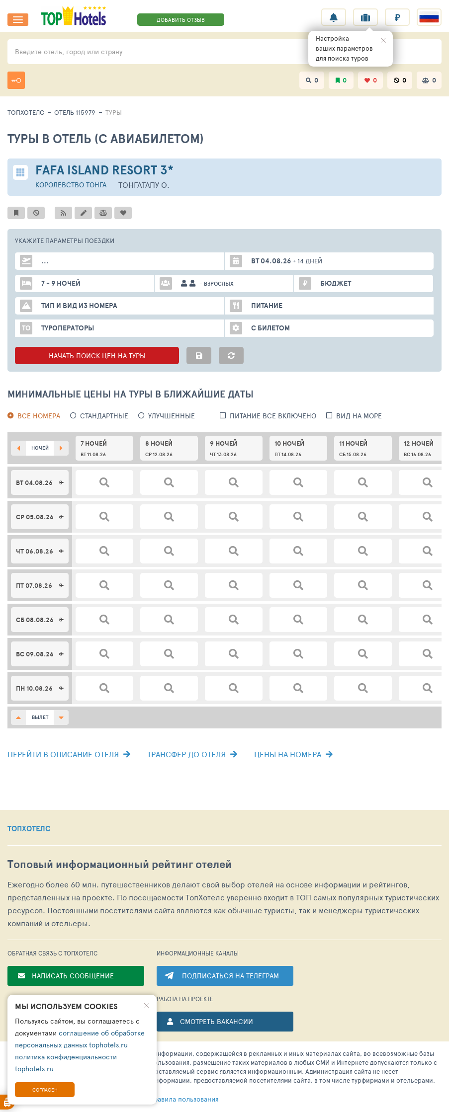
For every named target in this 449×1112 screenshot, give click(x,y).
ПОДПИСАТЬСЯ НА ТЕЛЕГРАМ (230, 975)
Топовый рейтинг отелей (119, 864)
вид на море (359, 415)
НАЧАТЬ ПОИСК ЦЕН (97, 355)
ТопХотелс (25, 112)
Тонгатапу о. (144, 184)
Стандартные (104, 415)
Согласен (45, 1089)
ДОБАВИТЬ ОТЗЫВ (181, 19)
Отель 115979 (74, 112)
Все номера (38, 415)
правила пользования (168, 1099)
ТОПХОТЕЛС (29, 829)
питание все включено (273, 415)
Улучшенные (171, 415)
